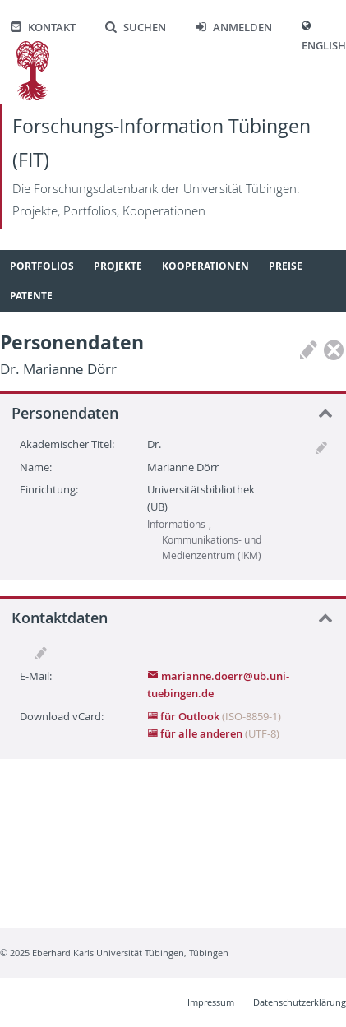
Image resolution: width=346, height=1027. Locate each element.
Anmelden (234, 28)
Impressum (210, 1002)
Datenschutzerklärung (299, 1002)
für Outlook (184, 716)
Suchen (135, 28)
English (324, 46)
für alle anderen (196, 733)
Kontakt (43, 28)
